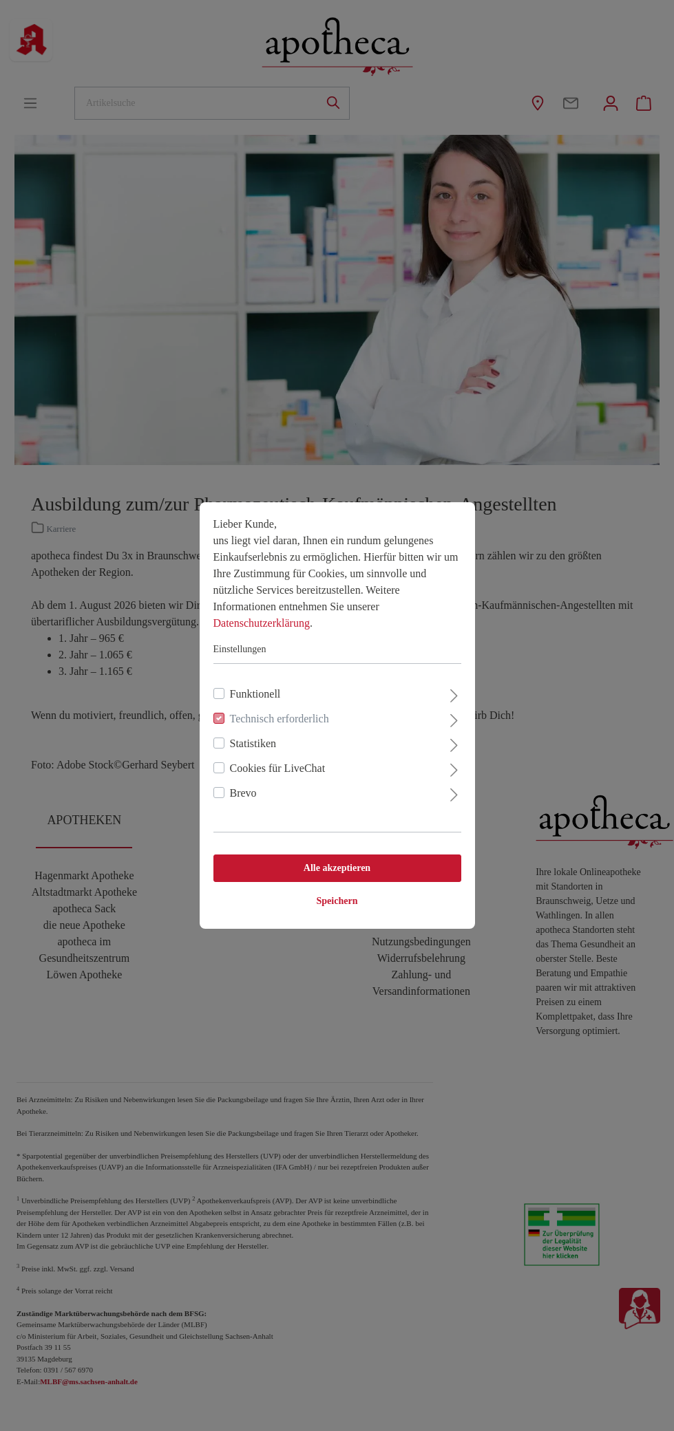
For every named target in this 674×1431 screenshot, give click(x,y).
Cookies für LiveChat (278, 768)
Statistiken (253, 743)
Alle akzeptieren (337, 868)
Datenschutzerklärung (261, 623)
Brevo (243, 793)
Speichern (337, 901)
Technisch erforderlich (279, 718)
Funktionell (255, 694)
